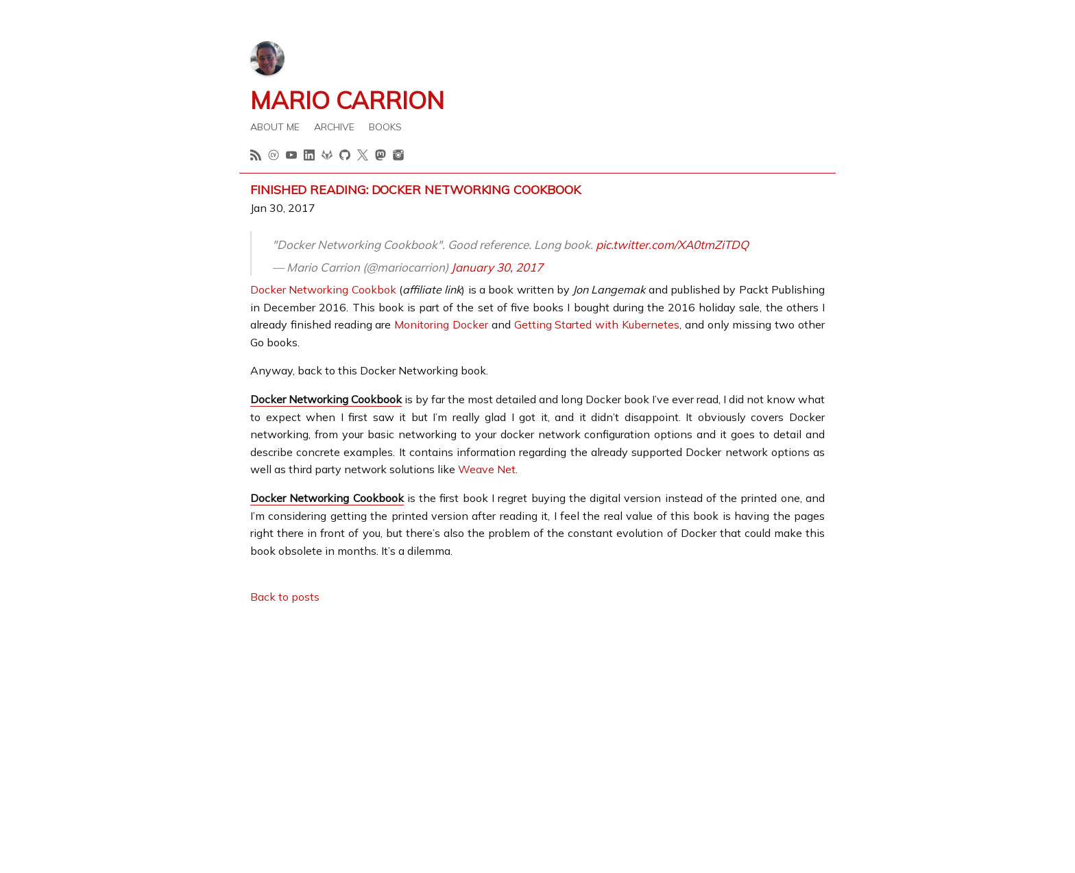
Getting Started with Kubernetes (596, 324)
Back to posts (284, 596)
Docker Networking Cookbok (323, 289)
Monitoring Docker (441, 324)
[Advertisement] (537, 713)
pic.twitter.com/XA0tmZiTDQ (672, 244)
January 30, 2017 (497, 267)
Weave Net (487, 469)
